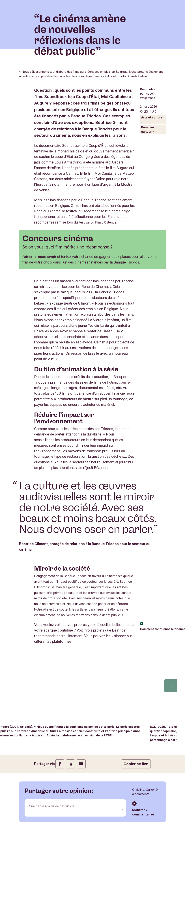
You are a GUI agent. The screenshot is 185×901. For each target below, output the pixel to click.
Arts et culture (151, 178)
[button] (170, 767)
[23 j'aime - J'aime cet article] (144, 170)
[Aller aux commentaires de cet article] (153, 170)
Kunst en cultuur (147, 188)
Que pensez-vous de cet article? (55, 888)
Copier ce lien (136, 845)
